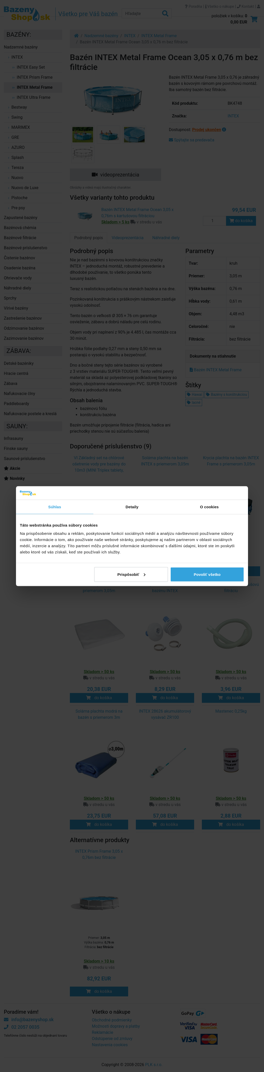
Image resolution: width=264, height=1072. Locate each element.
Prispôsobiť (131, 574)
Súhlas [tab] (54, 507)
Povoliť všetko (207, 574)
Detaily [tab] (132, 507)
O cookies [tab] (209, 507)
